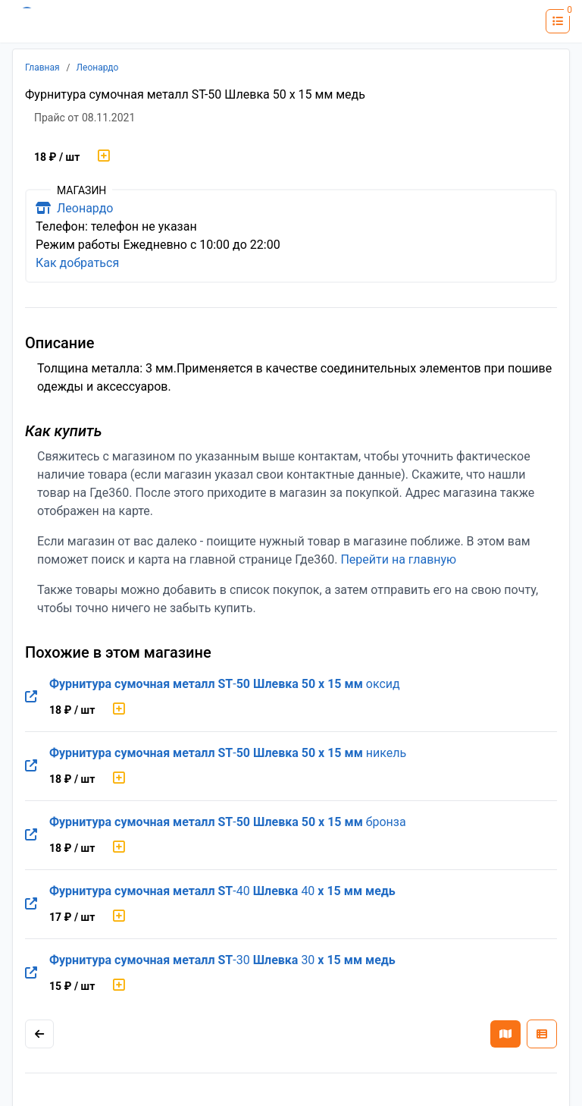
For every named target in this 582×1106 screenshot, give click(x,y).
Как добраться (77, 263)
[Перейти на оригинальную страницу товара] (31, 697)
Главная (42, 67)
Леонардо (98, 67)
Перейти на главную (398, 559)
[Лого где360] (57, 21)
